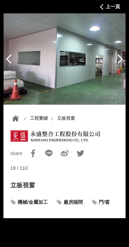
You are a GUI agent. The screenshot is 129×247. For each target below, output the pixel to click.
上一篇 (8, 59)
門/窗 (104, 202)
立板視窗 (66, 118)
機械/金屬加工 (33, 202)
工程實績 (39, 118)
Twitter (80, 153)
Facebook (33, 153)
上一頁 (113, 6)
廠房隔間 (73, 202)
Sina (65, 153)
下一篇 (120, 59)
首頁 (15, 118)
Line (49, 153)
